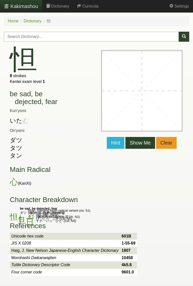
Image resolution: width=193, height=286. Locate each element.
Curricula (87, 6)
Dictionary (57, 6)
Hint (115, 143)
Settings (179, 6)
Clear (166, 143)
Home (13, 21)
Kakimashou (21, 6)
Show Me (140, 143)
